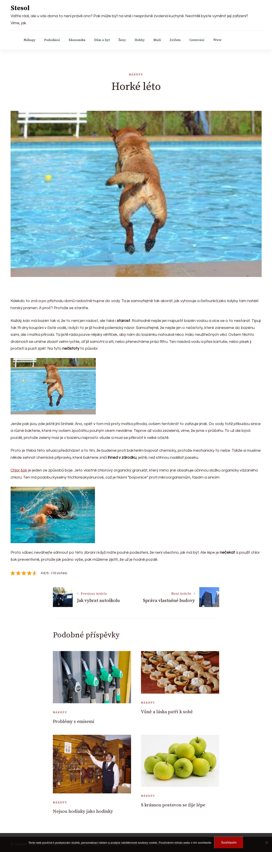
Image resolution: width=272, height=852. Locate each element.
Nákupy (29, 40)
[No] (266, 842)
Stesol (20, 8)
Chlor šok (19, 470)
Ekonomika (77, 40)
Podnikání (52, 40)
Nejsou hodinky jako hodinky (83, 811)
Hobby (140, 40)
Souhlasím (229, 843)
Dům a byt (102, 40)
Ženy (122, 40)
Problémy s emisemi (73, 721)
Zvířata (175, 40)
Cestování (196, 40)
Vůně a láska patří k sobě (167, 712)
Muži (157, 40)
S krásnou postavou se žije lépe (173, 805)
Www (217, 40)
